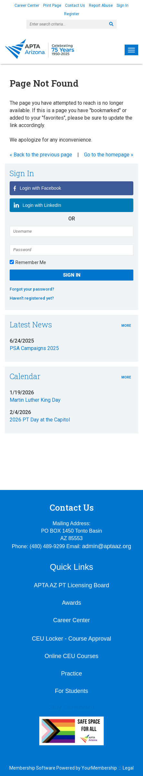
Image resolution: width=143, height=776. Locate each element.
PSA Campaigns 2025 (34, 348)
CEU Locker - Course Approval (71, 638)
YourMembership (99, 768)
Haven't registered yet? (32, 298)
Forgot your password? (32, 289)
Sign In (123, 5)
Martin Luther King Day (35, 400)
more (126, 325)
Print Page (52, 5)
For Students (71, 691)
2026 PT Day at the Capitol (40, 420)
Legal (128, 768)
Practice (71, 673)
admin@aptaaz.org (106, 546)
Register (71, 14)
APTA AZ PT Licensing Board (71, 585)
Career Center (26, 5)
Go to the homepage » (108, 155)
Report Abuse (101, 5)
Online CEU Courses (71, 656)
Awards (71, 603)
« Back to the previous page (41, 155)
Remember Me (30, 262)
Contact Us (75, 5)
